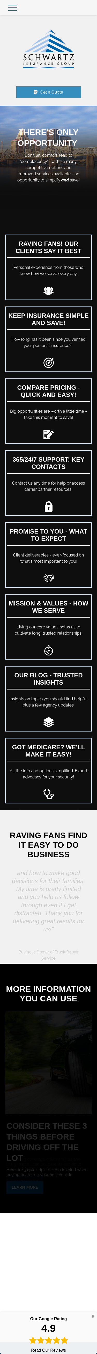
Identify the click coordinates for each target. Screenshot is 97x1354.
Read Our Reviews (48, 1334)
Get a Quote (48, 92)
